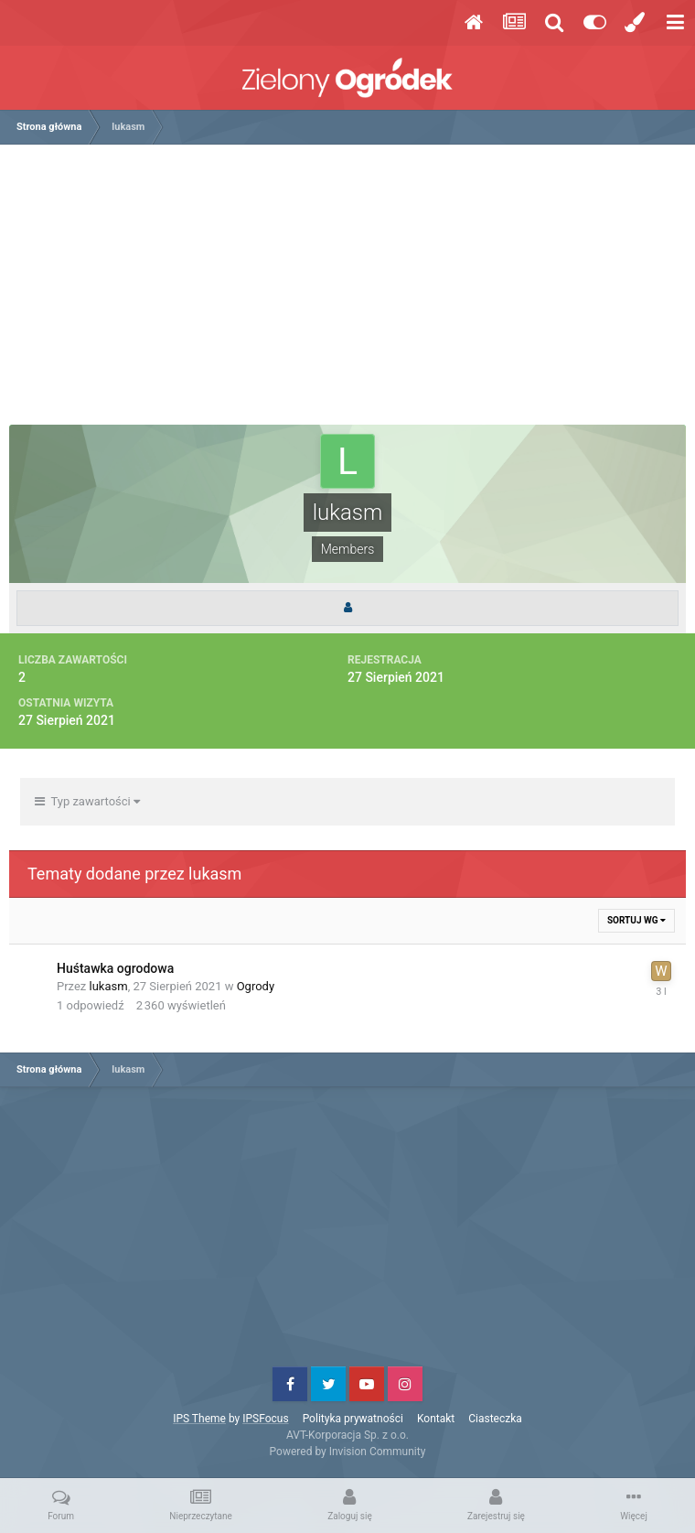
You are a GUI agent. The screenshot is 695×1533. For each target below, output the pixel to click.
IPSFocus (265, 1418)
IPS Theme (199, 1418)
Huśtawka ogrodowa (115, 968)
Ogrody (255, 986)
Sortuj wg (636, 920)
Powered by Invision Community (348, 1451)
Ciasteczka (495, 1418)
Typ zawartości (87, 801)
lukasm (109, 986)
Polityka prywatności (353, 1418)
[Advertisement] (352, 291)
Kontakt (435, 1418)
